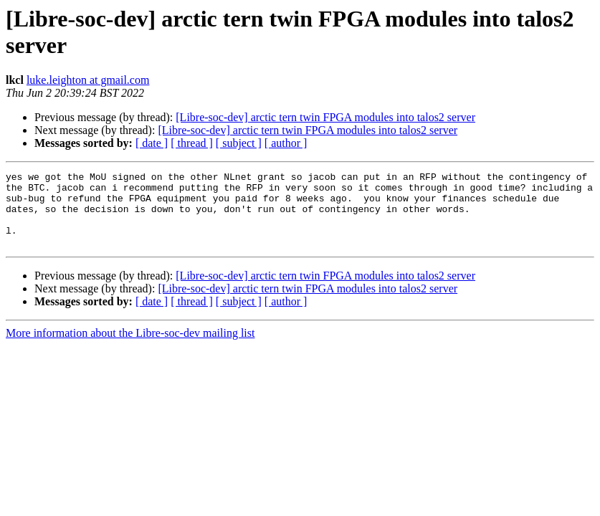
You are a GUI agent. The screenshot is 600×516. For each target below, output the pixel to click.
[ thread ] (192, 143)
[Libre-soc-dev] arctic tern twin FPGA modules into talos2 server (325, 117)
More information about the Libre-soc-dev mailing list (130, 348)
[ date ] (151, 143)
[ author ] (286, 143)
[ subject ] (239, 143)
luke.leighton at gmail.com (88, 80)
